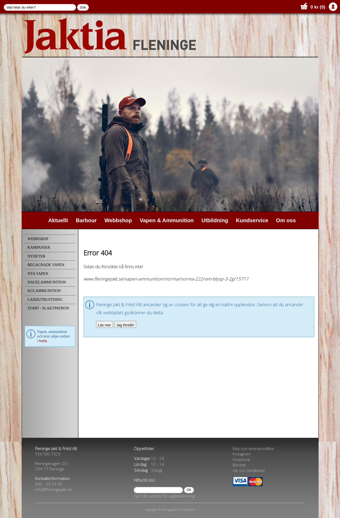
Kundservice (252, 220)
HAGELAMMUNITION (47, 282)
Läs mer (104, 325)
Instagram (242, 453)
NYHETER (36, 256)
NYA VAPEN (38, 273)
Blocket (239, 464)
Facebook (241, 459)
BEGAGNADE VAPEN (46, 265)
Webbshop (118, 220)
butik (43, 341)
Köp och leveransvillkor (253, 448)
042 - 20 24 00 (48, 483)
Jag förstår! (125, 325)
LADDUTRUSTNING (45, 299)
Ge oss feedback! (249, 470)
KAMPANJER (39, 247)
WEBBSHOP (38, 239)
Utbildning (214, 220)
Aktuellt (58, 220)
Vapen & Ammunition (167, 220)
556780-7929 (47, 453)
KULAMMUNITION (44, 291)
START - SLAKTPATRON (48, 308)
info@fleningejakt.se (53, 489)
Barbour (86, 220)
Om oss (286, 220)
